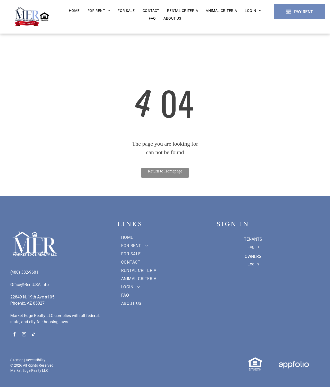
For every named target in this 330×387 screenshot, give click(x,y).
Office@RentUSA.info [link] (29, 284)
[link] (255, 359)
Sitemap (16, 360)
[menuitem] (74, 11)
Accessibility (35, 360)
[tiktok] (33, 335)
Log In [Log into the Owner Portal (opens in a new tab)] (253, 264)
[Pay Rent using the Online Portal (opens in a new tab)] (299, 11)
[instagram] (24, 335)
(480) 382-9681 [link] (24, 272)
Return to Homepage (165, 171)
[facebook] (14, 335)
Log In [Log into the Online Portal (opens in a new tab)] (253, 246)
